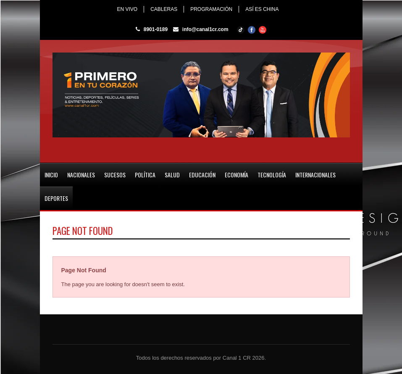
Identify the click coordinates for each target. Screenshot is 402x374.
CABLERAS (163, 9)
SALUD (172, 174)
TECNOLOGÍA (271, 174)
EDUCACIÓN (202, 174)
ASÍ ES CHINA (262, 9)
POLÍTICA (145, 174)
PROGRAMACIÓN (211, 9)
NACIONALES (81, 174)
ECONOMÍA (236, 174)
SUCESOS (115, 174)
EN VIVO (127, 9)
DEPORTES (56, 198)
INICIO (51, 174)
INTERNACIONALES (315, 174)
